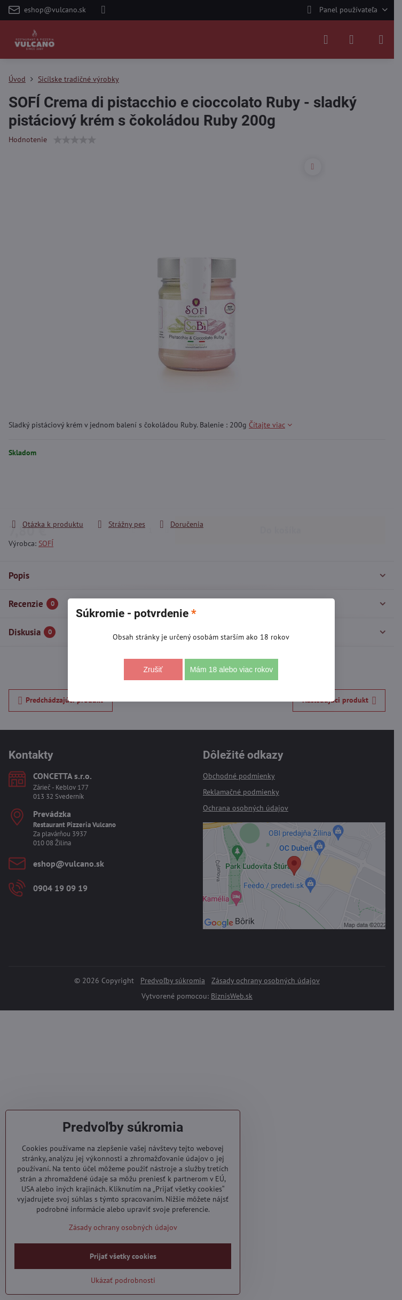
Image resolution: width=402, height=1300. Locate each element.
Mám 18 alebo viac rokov (231, 669)
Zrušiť (152, 669)
